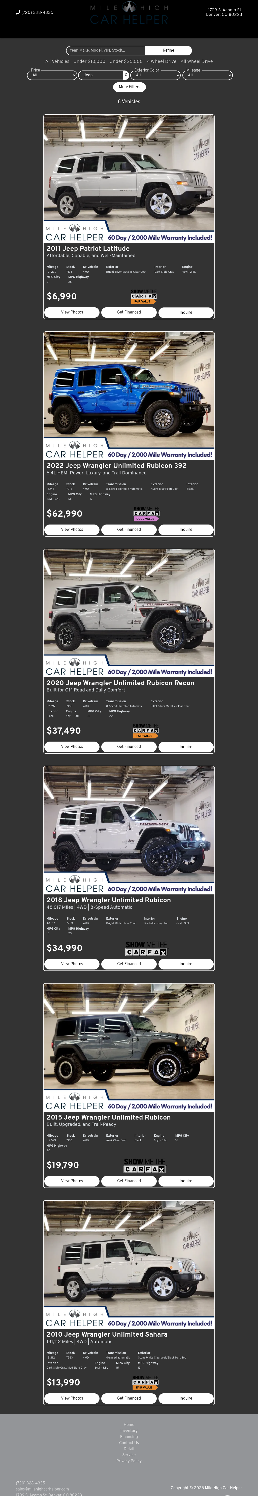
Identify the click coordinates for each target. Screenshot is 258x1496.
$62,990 (69, 502)
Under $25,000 (126, 62)
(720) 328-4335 (34, 13)
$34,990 (69, 925)
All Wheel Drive (196, 62)
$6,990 (66, 291)
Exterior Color (146, 70)
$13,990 (67, 1347)
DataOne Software (92, 1487)
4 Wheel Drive (162, 62)
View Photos (75, 306)
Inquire (183, 306)
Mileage (193, 70)
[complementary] (243, 1481)
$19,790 (67, 1136)
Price (35, 70)
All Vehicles (57, 62)
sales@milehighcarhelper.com (42, 1453)
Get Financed (129, 306)
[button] (119, 31)
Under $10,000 (89, 62)
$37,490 (68, 714)
